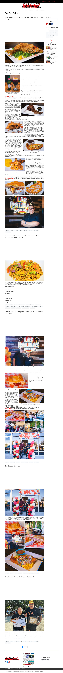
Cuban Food (7, 230)
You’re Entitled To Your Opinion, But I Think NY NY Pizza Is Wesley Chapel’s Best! (53, 48)
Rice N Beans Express (25, 307)
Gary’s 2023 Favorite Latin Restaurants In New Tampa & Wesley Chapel (22, 236)
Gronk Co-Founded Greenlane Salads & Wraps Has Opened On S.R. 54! (54, 57)
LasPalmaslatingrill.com (19, 638)
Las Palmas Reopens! (12, 466)
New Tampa (30, 230)
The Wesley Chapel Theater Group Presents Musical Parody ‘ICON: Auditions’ (53, 53)
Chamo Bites (32, 304)
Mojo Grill (41, 306)
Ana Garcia (7, 462)
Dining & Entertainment (40, 10)
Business (24, 10)
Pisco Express (13, 307)
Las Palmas (12, 230)
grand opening (13, 462)
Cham (27, 304)
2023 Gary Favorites (17, 304)
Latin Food (25, 230)
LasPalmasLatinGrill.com (9, 178)
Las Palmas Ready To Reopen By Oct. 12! (20, 577)
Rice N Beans (19, 307)
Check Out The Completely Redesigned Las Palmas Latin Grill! (24, 312)
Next (26, 646)
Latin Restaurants (21, 306)
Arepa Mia (23, 304)
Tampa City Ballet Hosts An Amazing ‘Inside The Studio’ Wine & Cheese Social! (53, 62)
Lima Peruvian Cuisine (35, 306)
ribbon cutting (37, 573)
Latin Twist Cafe (27, 306)
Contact (53, 1)
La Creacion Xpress (38, 304)
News (19, 10)
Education (31, 10)
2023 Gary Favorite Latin (9, 304)
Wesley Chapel (32, 307)
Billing (49, 1)
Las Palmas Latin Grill (19, 230)
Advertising (44, 1)
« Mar (51, 40)
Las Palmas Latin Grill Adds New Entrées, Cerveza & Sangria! (24, 18)
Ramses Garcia (36, 230)
